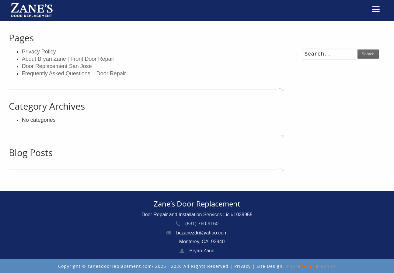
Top (281, 89)
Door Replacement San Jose (57, 66)
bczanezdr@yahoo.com (201, 232)
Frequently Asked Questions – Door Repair (74, 73)
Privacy (243, 266)
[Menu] (376, 9)
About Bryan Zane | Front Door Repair (68, 59)
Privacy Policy (39, 52)
